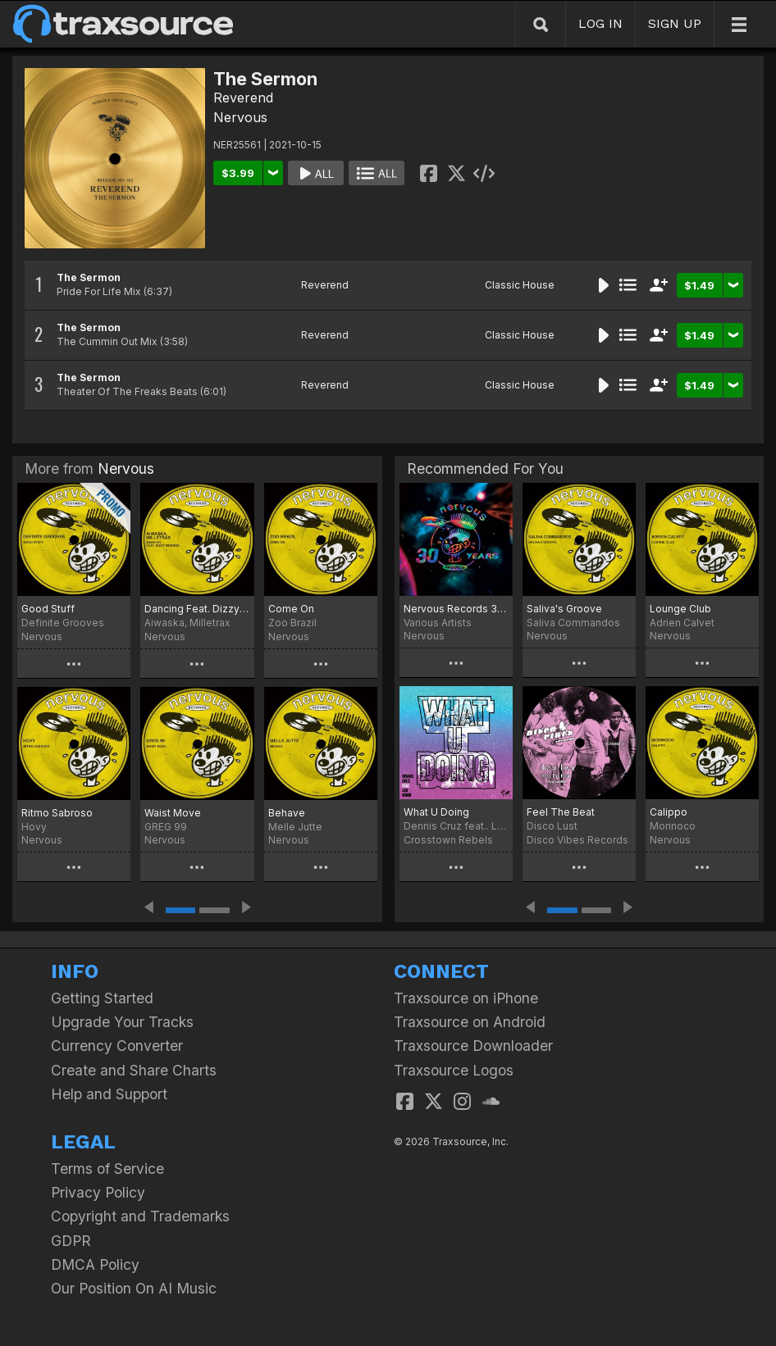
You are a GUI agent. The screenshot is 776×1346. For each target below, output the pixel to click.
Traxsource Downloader (473, 1045)
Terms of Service (107, 1168)
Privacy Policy (98, 1192)
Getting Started (102, 998)
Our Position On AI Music (134, 1288)
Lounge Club (680, 609)
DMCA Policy (95, 1264)
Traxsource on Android (469, 1021)
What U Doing (436, 812)
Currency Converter (117, 1045)
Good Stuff (48, 609)
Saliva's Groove (564, 609)
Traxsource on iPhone (466, 998)
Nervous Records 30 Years (456, 609)
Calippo (668, 812)
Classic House (520, 285)
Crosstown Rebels (448, 840)
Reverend (243, 97)
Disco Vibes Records (577, 840)
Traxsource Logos (454, 1070)
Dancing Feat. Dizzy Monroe (196, 609)
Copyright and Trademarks (140, 1216)
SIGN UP (674, 23)
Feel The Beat (561, 812)
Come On (291, 609)
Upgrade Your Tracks (122, 1021)
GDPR (71, 1240)
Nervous (240, 117)
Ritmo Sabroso (57, 813)
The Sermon (89, 277)
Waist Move (172, 813)
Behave (286, 813)
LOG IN (600, 23)
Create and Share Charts (134, 1070)
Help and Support (109, 1094)
